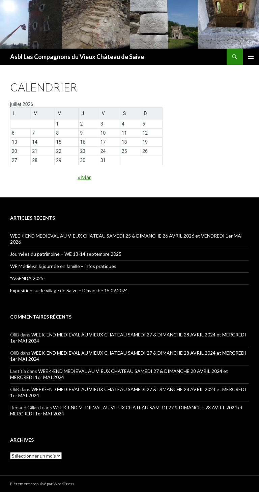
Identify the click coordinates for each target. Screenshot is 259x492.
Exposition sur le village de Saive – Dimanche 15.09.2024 (69, 290)
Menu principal (251, 57)
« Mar (84, 177)
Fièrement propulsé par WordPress (42, 483)
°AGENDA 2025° (28, 278)
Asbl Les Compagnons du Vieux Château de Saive (77, 56)
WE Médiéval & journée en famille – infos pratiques (63, 266)
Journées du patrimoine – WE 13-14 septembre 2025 (65, 254)
